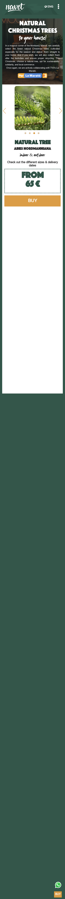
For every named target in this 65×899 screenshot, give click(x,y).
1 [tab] (25, 133)
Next (60, 111)
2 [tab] (30, 133)
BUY (32, 201)
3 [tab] (34, 133)
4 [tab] (38, 133)
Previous (4, 111)
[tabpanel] (32, 108)
